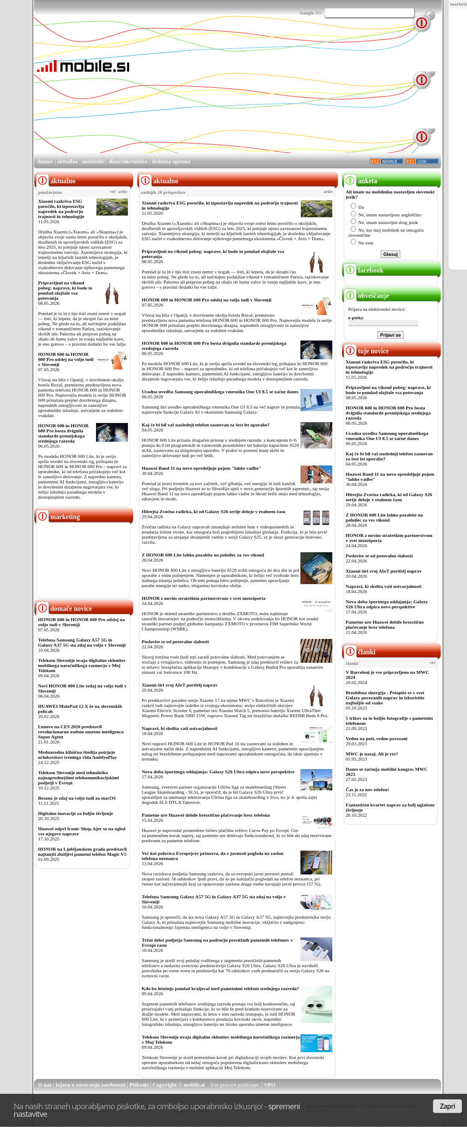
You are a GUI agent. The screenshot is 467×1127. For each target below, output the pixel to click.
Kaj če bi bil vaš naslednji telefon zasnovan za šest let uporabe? (206, 424)
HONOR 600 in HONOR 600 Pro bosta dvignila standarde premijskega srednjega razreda (63, 433)
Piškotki (139, 1085)
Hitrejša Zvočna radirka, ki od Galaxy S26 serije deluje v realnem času (214, 511)
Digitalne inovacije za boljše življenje (75, 813)
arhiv (123, 192)
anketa (360, 181)
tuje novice (366, 351)
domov (45, 161)
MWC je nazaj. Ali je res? (372, 753)
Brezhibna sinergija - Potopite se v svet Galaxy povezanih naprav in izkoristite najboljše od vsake (385, 697)
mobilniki (93, 161)
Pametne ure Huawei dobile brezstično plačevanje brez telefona (206, 815)
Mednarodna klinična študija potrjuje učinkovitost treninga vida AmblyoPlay (77, 754)
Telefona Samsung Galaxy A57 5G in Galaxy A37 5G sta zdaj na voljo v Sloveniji (82, 642)
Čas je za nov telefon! (367, 789)
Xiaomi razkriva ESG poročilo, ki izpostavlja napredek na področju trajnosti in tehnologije (61, 209)
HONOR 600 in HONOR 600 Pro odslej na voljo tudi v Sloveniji (66, 359)
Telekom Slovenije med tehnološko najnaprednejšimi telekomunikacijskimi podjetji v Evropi (78, 777)
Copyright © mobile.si (179, 1085)
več (113, 192)
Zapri (447, 1106)
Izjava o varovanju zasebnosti (91, 1085)
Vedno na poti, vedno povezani (377, 738)
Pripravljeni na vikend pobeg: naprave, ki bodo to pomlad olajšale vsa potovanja (65, 290)
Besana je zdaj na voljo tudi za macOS (77, 798)
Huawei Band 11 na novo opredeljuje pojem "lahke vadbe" (201, 468)
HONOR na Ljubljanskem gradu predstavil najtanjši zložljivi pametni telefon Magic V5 (82, 851)
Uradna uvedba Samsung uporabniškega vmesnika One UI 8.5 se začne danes (220, 391)
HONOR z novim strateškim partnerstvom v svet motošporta (204, 598)
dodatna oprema (171, 161)
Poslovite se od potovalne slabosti (175, 641)
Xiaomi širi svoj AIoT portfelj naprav (180, 684)
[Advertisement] (254, 92)
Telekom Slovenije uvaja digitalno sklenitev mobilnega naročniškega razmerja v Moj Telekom (82, 665)
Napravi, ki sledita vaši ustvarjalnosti (180, 728)
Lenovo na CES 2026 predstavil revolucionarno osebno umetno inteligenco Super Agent (81, 731)
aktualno (67, 161)
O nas (44, 1085)
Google (307, 12)
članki (360, 652)
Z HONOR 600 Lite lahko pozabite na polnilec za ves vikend (203, 554)
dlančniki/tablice (127, 161)
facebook (364, 270)
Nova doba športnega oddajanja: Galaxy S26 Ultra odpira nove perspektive (218, 771)
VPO (269, 1085)
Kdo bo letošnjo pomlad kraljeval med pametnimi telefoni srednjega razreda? (220, 988)
